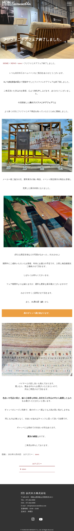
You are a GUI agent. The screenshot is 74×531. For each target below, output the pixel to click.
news (37, 454)
